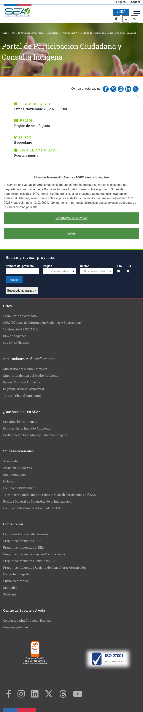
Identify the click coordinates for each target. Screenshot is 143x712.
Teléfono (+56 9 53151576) (20, 329)
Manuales (10, 588)
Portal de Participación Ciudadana (27, 33)
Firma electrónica (16, 581)
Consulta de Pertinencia (20, 422)
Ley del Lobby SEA (16, 343)
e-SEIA (121, 11)
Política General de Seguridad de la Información (37, 501)
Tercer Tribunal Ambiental (22, 396)
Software (9, 594)
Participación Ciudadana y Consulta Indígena (35, 435)
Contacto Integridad (17, 574)
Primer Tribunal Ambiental (22, 382)
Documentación (14, 475)
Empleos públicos (15, 627)
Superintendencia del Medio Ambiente (30, 375)
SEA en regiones (14, 336)
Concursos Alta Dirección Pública (27, 620)
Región (47, 266)
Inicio (4, 33)
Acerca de (10, 461)
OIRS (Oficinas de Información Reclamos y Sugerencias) (42, 322)
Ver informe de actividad (71, 218)
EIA (119, 266)
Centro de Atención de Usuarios (25, 534)
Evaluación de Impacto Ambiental (27, 428)
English (121, 2)
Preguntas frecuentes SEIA (22, 541)
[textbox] (58, 271)
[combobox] (59, 271)
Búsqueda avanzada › (21, 290)
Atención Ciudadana (17, 468)
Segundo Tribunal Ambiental (23, 389)
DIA (129, 266)
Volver (71, 233)
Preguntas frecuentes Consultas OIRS (29, 561)
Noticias (9, 481)
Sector (84, 266)
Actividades (52, 33)
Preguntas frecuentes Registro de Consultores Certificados (44, 567)
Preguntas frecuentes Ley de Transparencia (34, 554)
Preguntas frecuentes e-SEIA (23, 547)
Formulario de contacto (20, 316)
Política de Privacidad (18, 488)
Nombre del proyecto (20, 266)
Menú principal (137, 11)
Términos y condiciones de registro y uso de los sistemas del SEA (49, 495)
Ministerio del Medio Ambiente (25, 369)
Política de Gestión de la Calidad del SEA (32, 508)
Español (134, 2)
